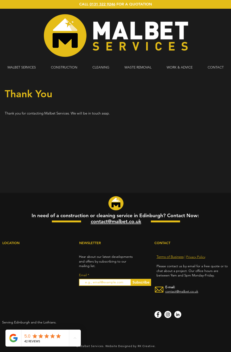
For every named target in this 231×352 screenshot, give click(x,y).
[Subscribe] (141, 282)
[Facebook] (157, 314)
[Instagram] (167, 314)
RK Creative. (147, 346)
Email (83, 275)
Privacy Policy (195, 257)
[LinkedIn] (177, 314)
